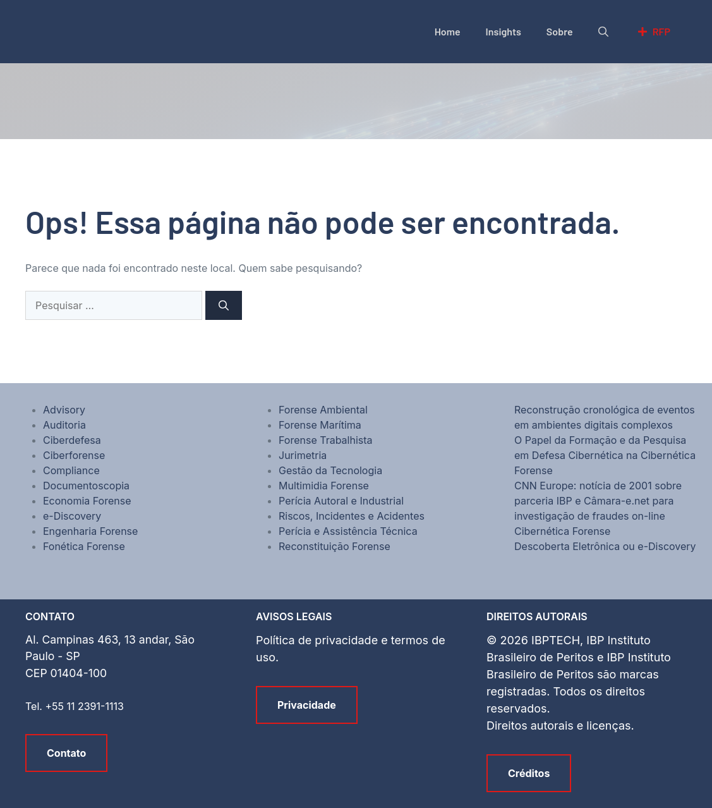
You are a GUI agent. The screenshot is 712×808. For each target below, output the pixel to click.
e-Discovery (72, 516)
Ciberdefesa (72, 440)
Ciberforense (74, 455)
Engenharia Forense (90, 531)
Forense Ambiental (323, 409)
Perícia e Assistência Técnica (348, 531)
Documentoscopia (86, 485)
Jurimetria (303, 455)
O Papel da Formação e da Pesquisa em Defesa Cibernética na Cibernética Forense (605, 455)
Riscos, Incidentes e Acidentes (352, 516)
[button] (603, 32)
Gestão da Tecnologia (330, 470)
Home (448, 31)
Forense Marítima (320, 425)
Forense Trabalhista (326, 440)
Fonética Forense (84, 546)
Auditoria (64, 425)
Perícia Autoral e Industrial (341, 500)
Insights (503, 31)
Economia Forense (87, 500)
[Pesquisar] (223, 305)
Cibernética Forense (562, 531)
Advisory (64, 409)
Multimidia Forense (324, 485)
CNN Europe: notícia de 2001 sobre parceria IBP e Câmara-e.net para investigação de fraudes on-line (598, 500)
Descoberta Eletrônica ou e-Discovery (605, 546)
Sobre (559, 31)
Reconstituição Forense (334, 546)
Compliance (71, 470)
